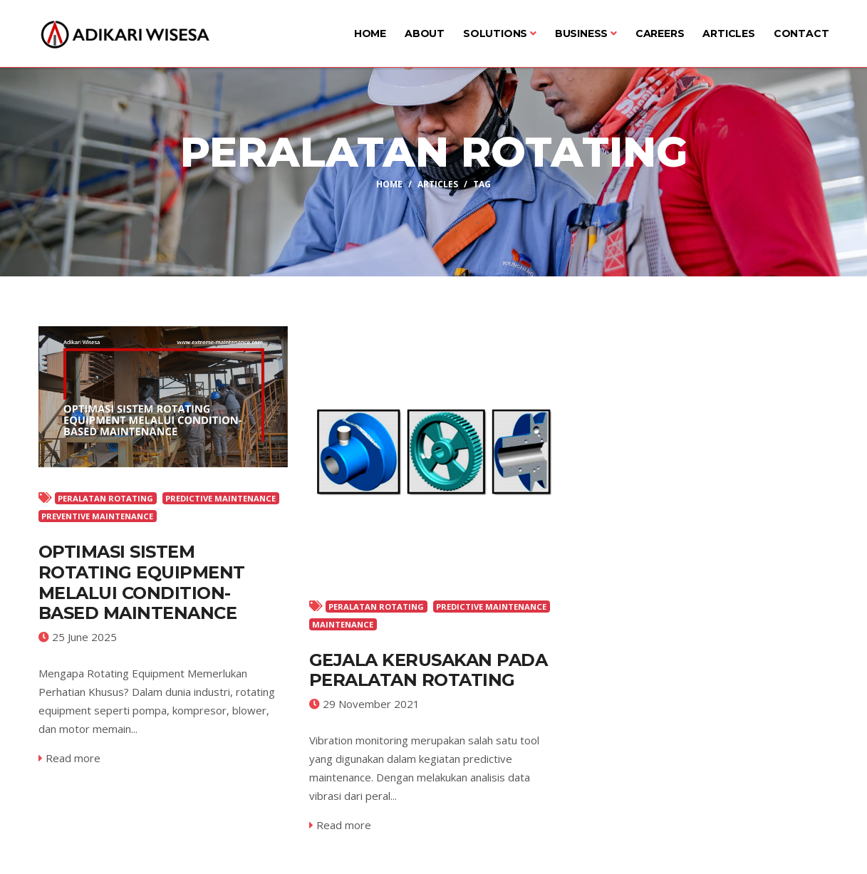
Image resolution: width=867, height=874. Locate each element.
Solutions (499, 33)
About (425, 33)
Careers (660, 33)
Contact (801, 33)
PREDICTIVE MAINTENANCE (220, 498)
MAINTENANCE (342, 624)
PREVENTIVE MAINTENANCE (97, 516)
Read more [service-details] (69, 758)
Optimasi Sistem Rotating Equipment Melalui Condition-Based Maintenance (141, 582)
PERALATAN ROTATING (105, 498)
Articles (728, 33)
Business (586, 33)
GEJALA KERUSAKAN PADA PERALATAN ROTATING (428, 670)
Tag (482, 183)
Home (370, 33)
